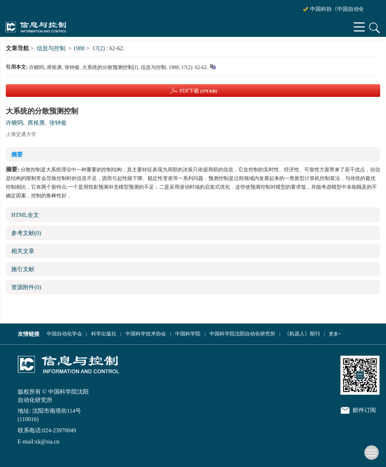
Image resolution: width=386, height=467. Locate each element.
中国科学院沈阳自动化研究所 (242, 334)
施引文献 (22, 269)
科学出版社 (103, 334)
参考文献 (26, 233)
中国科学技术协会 (146, 334)
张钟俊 (58, 123)
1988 (79, 48)
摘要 (17, 154)
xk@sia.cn (47, 441)
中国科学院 (187, 334)
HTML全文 (25, 215)
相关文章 (22, 251)
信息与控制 (51, 48)
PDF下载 (198, 91)
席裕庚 (36, 123)
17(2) (99, 48)
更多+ (335, 334)
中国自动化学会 (64, 334)
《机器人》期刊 (302, 334)
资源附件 (26, 287)
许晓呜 (14, 123)
